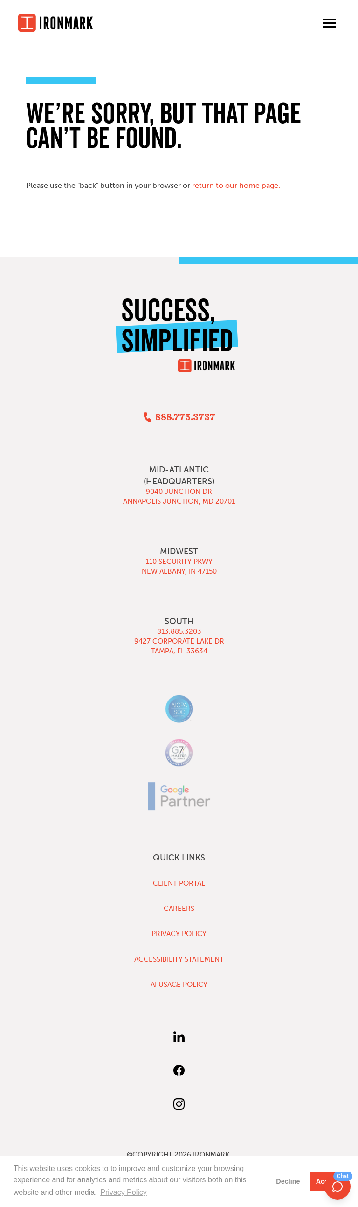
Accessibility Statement (179, 959)
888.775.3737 (185, 417)
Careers (179, 908)
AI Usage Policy (179, 984)
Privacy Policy (179, 934)
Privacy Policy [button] (123, 1192)
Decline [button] (288, 1181)
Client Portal (179, 883)
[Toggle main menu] (329, 23)
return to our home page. (236, 185)
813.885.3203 (179, 631)
